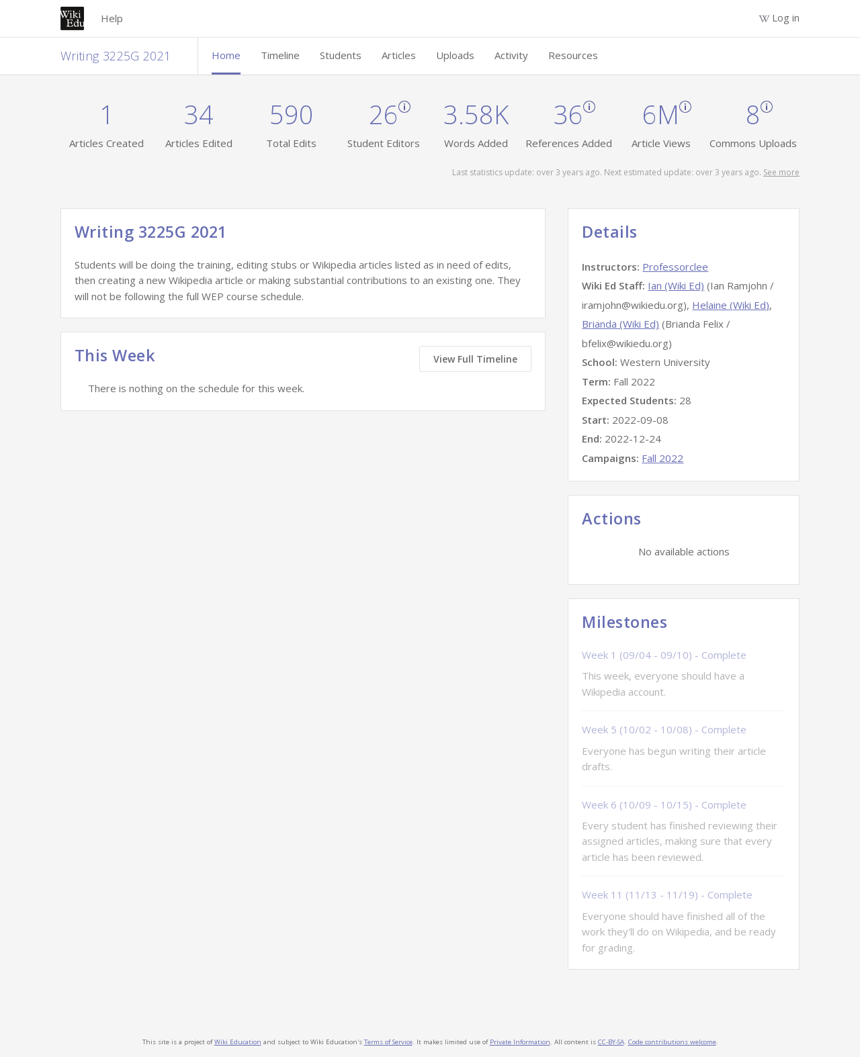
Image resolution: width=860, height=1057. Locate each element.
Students (340, 55)
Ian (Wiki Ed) (676, 285)
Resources (573, 55)
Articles (399, 55)
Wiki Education (237, 1042)
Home (226, 55)
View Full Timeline (475, 359)
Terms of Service (388, 1042)
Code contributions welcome (672, 1042)
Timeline (280, 55)
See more (781, 172)
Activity (511, 55)
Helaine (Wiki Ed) (730, 305)
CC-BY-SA (611, 1042)
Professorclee (675, 266)
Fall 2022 (662, 458)
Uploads (455, 55)
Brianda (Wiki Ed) (620, 323)
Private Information (520, 1042)
